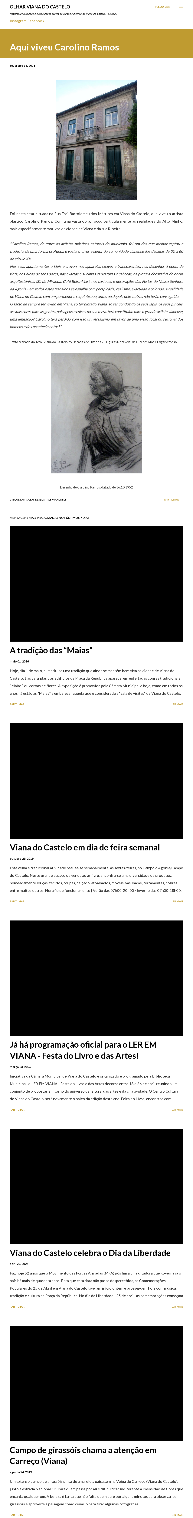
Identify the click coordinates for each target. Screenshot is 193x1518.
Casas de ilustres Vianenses (46, 499)
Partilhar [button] (171, 499)
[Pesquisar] (162, 7)
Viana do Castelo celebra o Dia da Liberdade (90, 1253)
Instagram (18, 20)
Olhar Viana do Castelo (40, 6)
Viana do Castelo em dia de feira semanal (85, 847)
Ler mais (177, 704)
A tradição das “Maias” (51, 650)
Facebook (35, 20)
